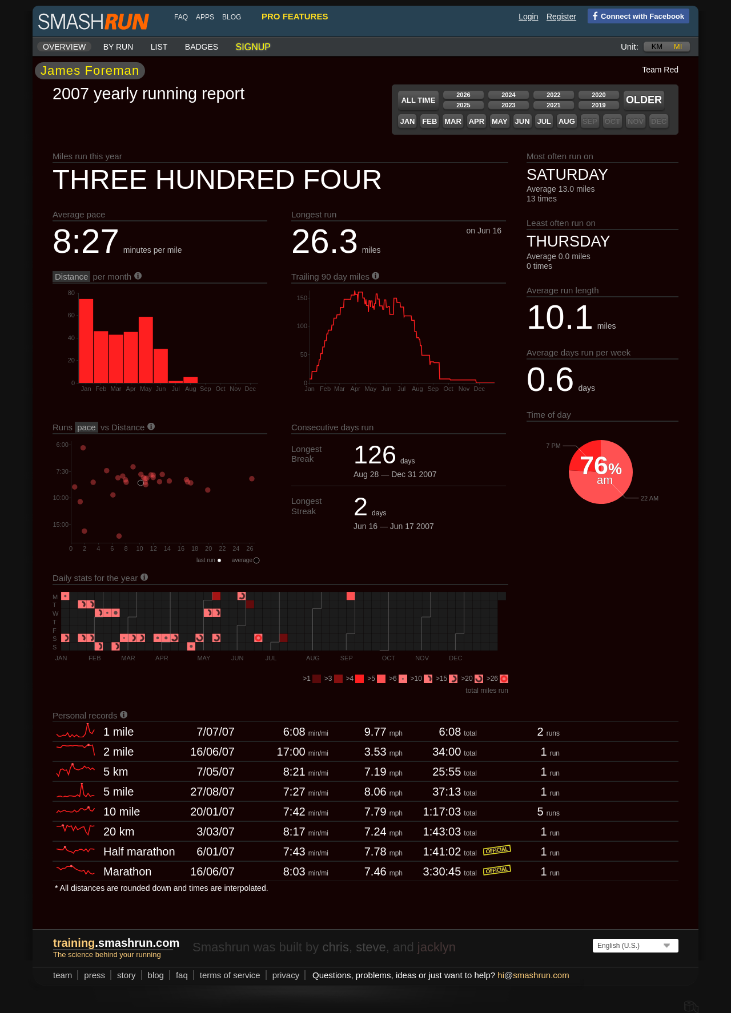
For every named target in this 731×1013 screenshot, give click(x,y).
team (62, 975)
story (126, 975)
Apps (205, 17)
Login (528, 16)
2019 (598, 105)
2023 (508, 105)
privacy (286, 975)
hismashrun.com (533, 975)
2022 (553, 94)
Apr (476, 121)
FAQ (181, 17)
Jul (544, 121)
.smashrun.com (116, 943)
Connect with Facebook (636, 15)
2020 (598, 94)
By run (118, 46)
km (657, 46)
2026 (463, 94)
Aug (567, 121)
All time (418, 100)
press (94, 975)
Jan (407, 121)
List (159, 46)
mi (678, 46)
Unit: (629, 46)
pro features (295, 16)
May (500, 121)
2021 (553, 105)
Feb (429, 121)
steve (371, 947)
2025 (463, 105)
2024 (508, 94)
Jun (522, 121)
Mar (452, 121)
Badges (201, 46)
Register (561, 16)
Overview (64, 46)
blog (231, 17)
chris (335, 947)
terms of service (230, 975)
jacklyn (436, 947)
